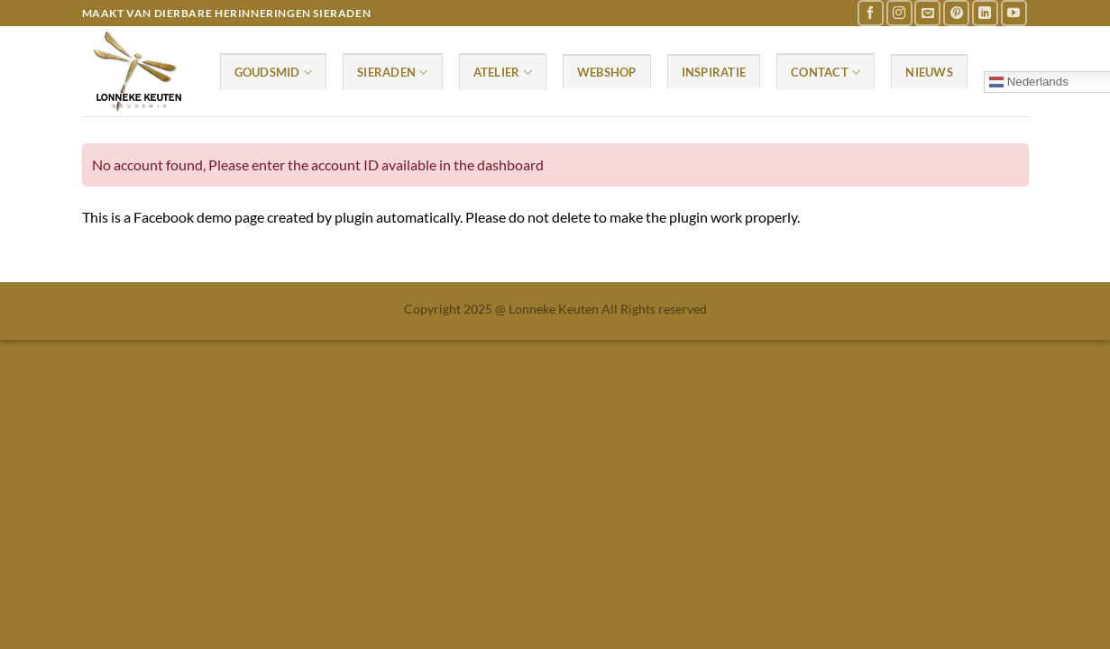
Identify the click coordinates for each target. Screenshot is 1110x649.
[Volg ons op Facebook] (871, 13)
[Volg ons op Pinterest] (956, 13)
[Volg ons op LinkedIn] (985, 13)
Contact (825, 72)
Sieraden (392, 72)
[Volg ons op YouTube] (1014, 13)
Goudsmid (273, 72)
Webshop (607, 72)
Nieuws (929, 72)
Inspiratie (714, 72)
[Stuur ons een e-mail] (927, 13)
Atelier (502, 72)
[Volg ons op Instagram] (899, 13)
